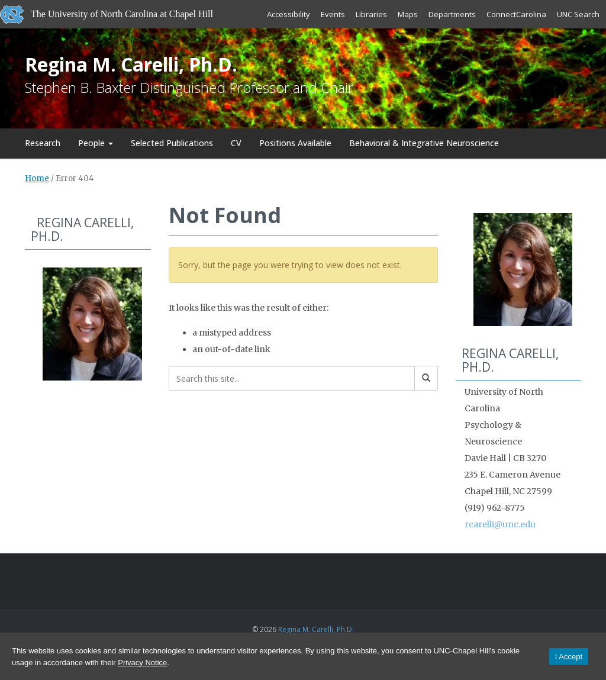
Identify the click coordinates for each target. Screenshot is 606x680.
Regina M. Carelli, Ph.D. (131, 64)
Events (333, 14)
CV (236, 143)
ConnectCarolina (516, 14)
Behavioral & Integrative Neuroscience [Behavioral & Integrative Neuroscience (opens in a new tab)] (424, 143)
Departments (452, 14)
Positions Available (295, 143)
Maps (408, 14)
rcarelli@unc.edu (500, 524)
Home (37, 178)
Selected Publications (172, 143)
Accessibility (288, 14)
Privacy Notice (142, 662)
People (95, 143)
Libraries (371, 14)
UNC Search (578, 14)
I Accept (568, 656)
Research (42, 143)
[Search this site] (292, 378)
